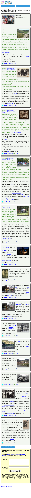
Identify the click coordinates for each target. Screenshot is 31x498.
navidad (7, 247)
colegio (15, 93)
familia (3, 260)
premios (14, 325)
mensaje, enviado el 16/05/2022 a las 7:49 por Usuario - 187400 (9, 111)
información (18, 304)
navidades (4, 250)
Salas (26, 393)
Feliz (3, 247)
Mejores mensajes (5, 6)
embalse (23, 396)
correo (27, 56)
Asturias (9, 260)
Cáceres (9, 254)
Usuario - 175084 (10, 413)
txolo (8, 151)
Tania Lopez (9, 295)
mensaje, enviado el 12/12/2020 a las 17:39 (8, 207)
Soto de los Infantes (16, 193)
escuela (27, 346)
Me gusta (10, 63)
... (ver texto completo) (15, 132)
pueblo (3, 406)
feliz (22, 194)
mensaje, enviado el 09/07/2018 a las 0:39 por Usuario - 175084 (9, 30)
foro (6, 139)
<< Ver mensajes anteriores (8, 446)
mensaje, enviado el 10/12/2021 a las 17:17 (8, 159)
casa (28, 287)
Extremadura (11, 328)
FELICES (4, 238)
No (15, 63)
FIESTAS (9, 238)
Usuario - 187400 (10, 103)
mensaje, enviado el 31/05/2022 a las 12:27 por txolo (8, 69)
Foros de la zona (20, 6)
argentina (8, 425)
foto (16, 287)
